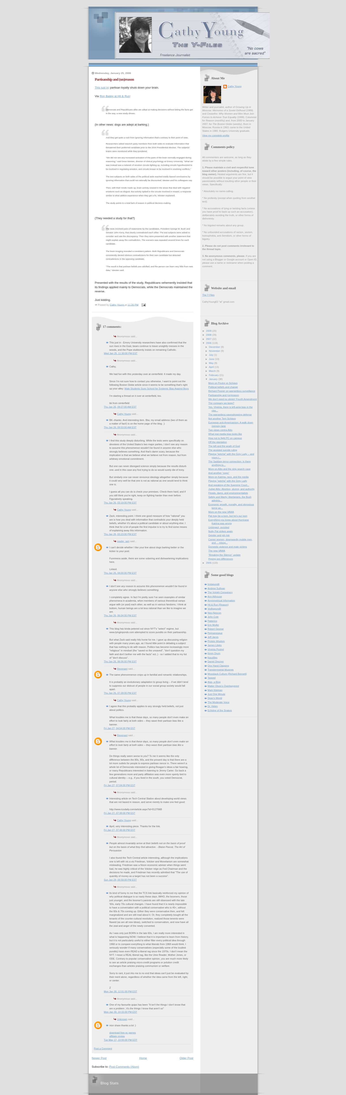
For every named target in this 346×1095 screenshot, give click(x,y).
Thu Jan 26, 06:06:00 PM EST (120, 661)
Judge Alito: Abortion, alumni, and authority (231, 489)
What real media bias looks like (225, 434)
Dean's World (215, 698)
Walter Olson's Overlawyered (223, 686)
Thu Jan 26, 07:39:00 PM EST (120, 693)
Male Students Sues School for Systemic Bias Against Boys (156, 388)
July (211, 355)
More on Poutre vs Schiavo (223, 383)
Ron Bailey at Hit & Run (115, 96)
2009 (209, 331)
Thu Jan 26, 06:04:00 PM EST (120, 615)
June (212, 359)
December (215, 347)
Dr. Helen (213, 706)
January (213, 379)
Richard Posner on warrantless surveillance (231, 391)
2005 (209, 562)
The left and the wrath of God (224, 446)
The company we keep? (221, 403)
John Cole (213, 616)
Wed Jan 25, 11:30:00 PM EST (120, 353)
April (211, 367)
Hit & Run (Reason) (218, 604)
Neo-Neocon (214, 612)
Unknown (122, 1019)
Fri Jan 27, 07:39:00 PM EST (119, 813)
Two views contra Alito (220, 430)
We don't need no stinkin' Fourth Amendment (232, 399)
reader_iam (123, 541)
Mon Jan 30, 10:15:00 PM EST (120, 1012)
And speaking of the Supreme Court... (228, 485)
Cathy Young (124, 414)
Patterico (212, 621)
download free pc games (122, 1032)
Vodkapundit (214, 608)
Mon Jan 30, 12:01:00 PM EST (120, 991)
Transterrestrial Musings (221, 669)
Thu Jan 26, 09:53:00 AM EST (120, 427)
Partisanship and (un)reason (223, 395)
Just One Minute (216, 694)
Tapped (212, 677)
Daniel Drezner (216, 661)
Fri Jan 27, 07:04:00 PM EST (119, 785)
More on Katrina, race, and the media (228, 477)
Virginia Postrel (216, 649)
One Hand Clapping (218, 665)
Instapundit (214, 584)
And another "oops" (218, 473)
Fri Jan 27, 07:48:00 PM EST (119, 830)
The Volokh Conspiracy (220, 592)
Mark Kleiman (215, 690)
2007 (209, 339)
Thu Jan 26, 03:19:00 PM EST (120, 502)
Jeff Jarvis (213, 637)
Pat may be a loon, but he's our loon (227, 516)
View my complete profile (215, 135)
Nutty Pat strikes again (220, 531)
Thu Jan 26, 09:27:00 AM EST (120, 407)
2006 (209, 343)
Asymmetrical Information (221, 600)
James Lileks (215, 645)
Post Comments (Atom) (124, 1066)
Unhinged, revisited (218, 527)
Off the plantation (217, 442)
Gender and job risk (218, 535)
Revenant (122, 668)
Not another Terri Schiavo (222, 418)
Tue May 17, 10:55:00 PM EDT (120, 1040)
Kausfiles (213, 657)
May (211, 363)
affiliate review (117, 1036)
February (214, 375)
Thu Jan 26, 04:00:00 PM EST (120, 573)
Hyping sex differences (220, 559)
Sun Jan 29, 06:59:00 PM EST (120, 879)
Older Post (186, 1058)
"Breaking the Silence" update (224, 555)
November (215, 351)
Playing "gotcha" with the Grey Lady (227, 481)
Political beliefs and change (223, 387)
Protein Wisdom (216, 641)
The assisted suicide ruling (222, 450)
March (212, 371)
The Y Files (208, 295)
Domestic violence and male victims (227, 546)
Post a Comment (103, 1048)
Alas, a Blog (214, 682)
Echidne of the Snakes (220, 710)
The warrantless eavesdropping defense (230, 414)
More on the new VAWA (221, 512)
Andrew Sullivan (216, 588)
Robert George (216, 629)
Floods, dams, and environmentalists (228, 493)
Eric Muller (213, 625)
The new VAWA (216, 550)
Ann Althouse (215, 596)
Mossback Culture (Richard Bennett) (227, 674)
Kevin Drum (214, 653)
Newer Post (99, 1058)
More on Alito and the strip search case (229, 469)
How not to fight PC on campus (225, 438)
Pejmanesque (215, 633)
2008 (209, 335)
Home (143, 1058)
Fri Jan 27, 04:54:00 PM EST (119, 728)
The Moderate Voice (218, 702)
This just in (102, 87)
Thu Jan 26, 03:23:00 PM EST (120, 534)
